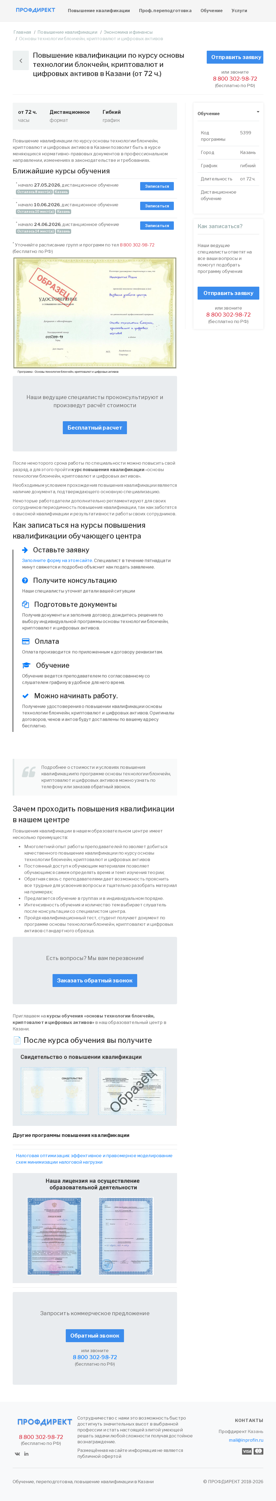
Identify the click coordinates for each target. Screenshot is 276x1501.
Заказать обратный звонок (95, 980)
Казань (255, 1431)
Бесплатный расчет (95, 427)
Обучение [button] (209, 113)
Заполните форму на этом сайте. (57, 560)
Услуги (239, 10)
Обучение (212, 10)
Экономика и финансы (128, 32)
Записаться (157, 186)
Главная (22, 32)
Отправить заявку (236, 57)
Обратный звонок (94, 1335)
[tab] (228, 114)
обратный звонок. (110, 786)
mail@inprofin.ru (246, 1440)
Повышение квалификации (99, 10)
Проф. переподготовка (165, 10)
